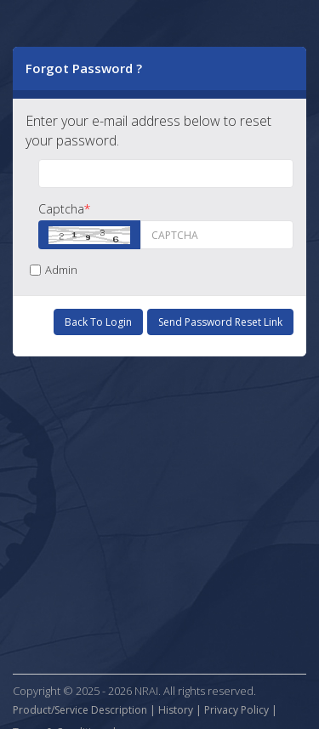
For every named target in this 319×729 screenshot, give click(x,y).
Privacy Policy (236, 710)
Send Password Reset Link (220, 322)
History (175, 710)
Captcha (64, 209)
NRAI (146, 690)
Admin (53, 269)
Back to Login (98, 322)
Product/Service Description (80, 710)
